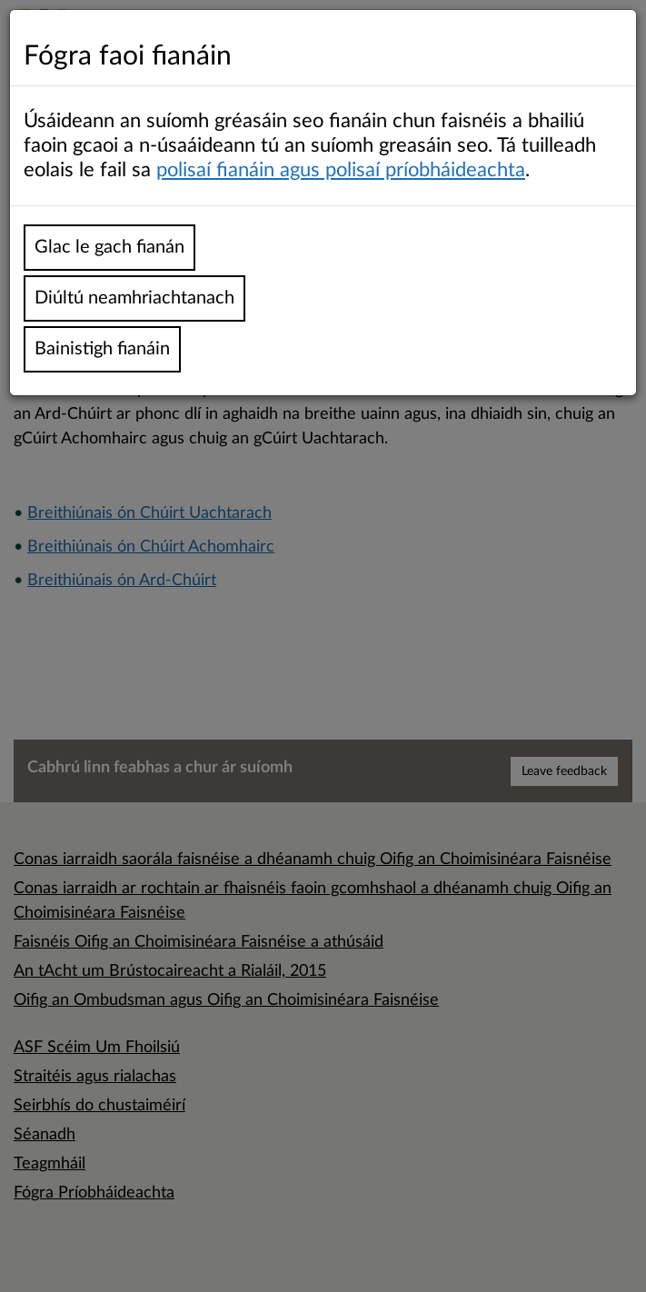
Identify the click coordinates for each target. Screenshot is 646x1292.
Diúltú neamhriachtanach (134, 298)
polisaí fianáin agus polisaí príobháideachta (340, 170)
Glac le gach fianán (109, 247)
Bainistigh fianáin (102, 349)
